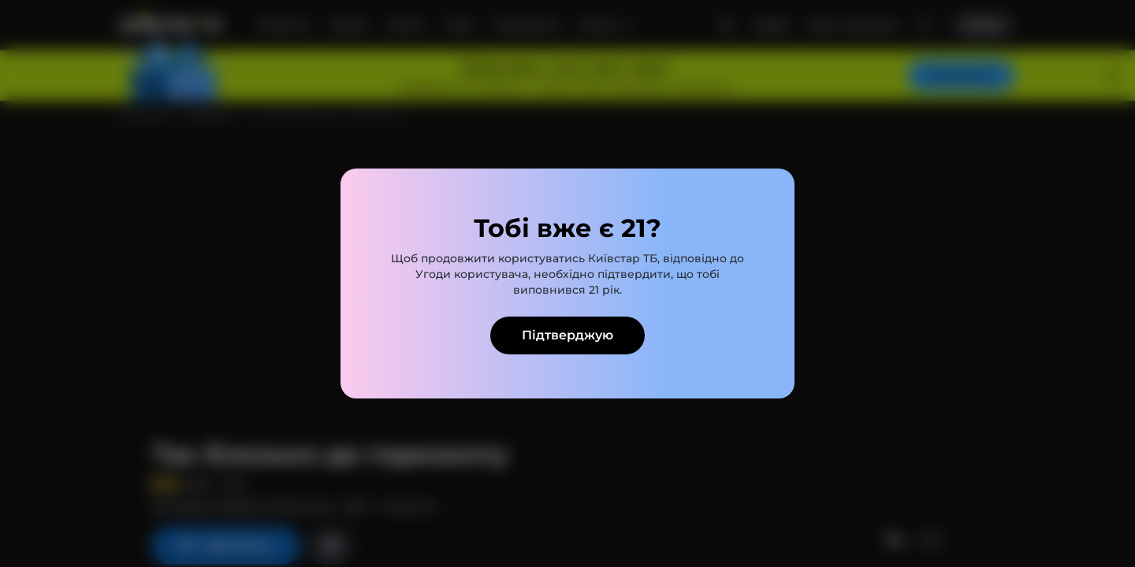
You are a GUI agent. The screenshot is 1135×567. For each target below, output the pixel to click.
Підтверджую (567, 335)
